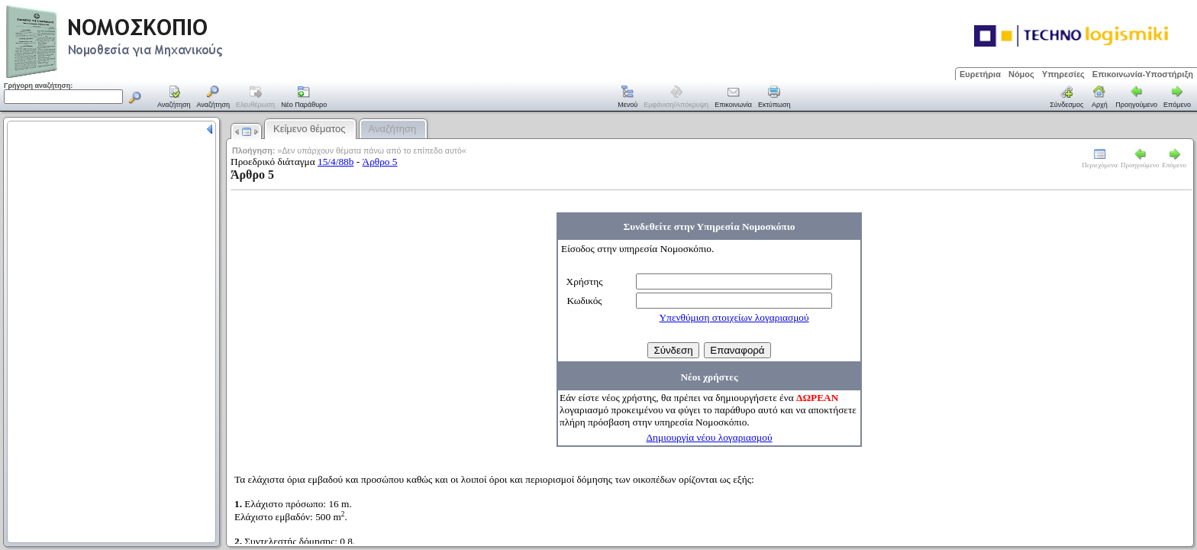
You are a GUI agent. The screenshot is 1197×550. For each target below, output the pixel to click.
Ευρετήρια (980, 74)
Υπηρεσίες (1063, 74)
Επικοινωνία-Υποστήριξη (1142, 74)
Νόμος (1021, 74)
